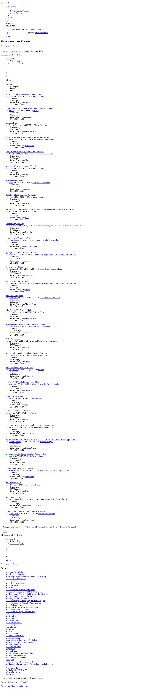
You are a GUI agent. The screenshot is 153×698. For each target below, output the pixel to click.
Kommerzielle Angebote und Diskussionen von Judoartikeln (58, 226)
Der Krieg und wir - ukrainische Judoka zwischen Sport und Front (30, 425)
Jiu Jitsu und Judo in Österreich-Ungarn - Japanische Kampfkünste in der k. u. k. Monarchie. (40, 209)
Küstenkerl (13, 226)
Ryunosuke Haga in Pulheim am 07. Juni (21, 166)
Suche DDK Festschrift (14, 396)
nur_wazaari (13, 139)
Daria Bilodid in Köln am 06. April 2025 (21, 195)
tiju (10, 398)
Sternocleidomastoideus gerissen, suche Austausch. (25, 152)
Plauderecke (44, 125)
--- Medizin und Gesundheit (43, 154)
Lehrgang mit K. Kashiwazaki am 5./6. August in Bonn (26, 454)
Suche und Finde (36, 398)
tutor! (11, 456)
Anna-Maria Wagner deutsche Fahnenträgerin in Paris (26, 324)
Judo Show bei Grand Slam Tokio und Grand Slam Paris (26, 353)
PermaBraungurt (15, 240)
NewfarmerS (13, 269)
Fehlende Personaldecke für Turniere (19, 468)
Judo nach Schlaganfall (14, 296)
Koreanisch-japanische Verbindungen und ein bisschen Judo (28, 137)
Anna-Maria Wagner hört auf (16, 181)
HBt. (10, 485)
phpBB (12, 678)
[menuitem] (19, 11)
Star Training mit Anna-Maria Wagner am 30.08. (24, 94)
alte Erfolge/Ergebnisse (14, 267)
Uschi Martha (14, 514)
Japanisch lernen (12, 123)
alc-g (11, 341)
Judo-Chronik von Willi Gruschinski (19, 368)
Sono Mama (13, 470)
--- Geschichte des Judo (46, 139)
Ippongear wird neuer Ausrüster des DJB (21, 252)
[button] (11, 59)
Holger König (14, 370)
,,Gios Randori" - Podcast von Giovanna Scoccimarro (25, 512)
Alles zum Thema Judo (41, 183)
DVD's (36, 111)
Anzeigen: (13, 527)
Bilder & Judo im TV (40, 355)
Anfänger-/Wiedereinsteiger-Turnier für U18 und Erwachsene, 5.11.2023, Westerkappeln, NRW (41, 440)
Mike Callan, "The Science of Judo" (19, 310)
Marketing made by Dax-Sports (17, 281)
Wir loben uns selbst (13, 483)
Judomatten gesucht (13, 497)
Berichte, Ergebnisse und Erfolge (49, 269)
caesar (11, 96)
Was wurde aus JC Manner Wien (18, 238)
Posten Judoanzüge (13, 339)
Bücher (34, 211)
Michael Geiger (14, 298)
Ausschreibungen (38, 96)
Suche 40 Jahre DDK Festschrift (18, 411)
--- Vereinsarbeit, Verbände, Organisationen (53, 470)
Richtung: (69, 527)
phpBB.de (26, 682)
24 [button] (6, 78)
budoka (11, 111)
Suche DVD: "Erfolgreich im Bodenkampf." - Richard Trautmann (30, 109)
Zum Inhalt (5, 3)
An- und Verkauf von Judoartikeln (44, 341)
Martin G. (12, 384)
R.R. (10, 211)
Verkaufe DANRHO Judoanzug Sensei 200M (22, 382)
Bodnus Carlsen (15, 125)
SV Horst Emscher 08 (17, 499)
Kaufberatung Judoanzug (15, 224)
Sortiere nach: (42, 527)
